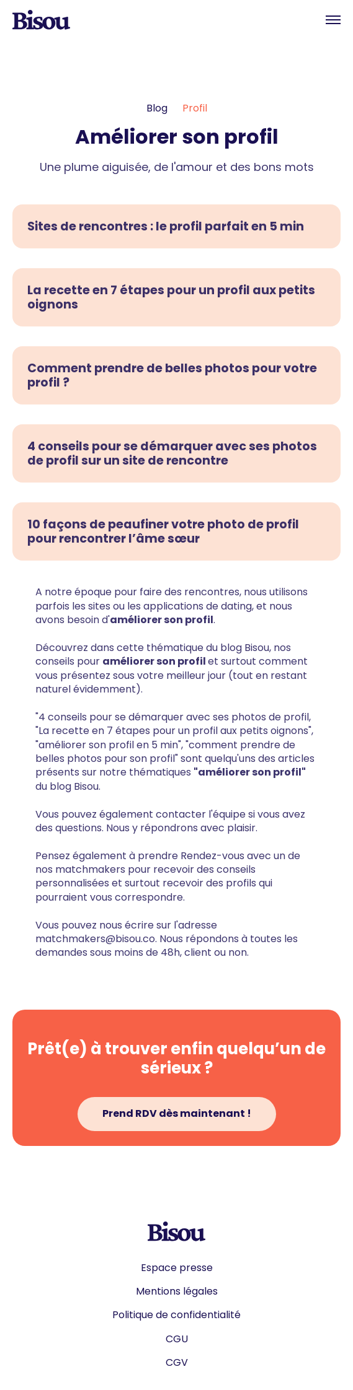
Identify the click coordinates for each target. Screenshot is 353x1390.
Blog (157, 108)
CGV (177, 1363)
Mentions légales (177, 1291)
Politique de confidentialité (176, 1315)
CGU (177, 1339)
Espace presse (177, 1268)
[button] (333, 20)
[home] (41, 20)
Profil (194, 108)
